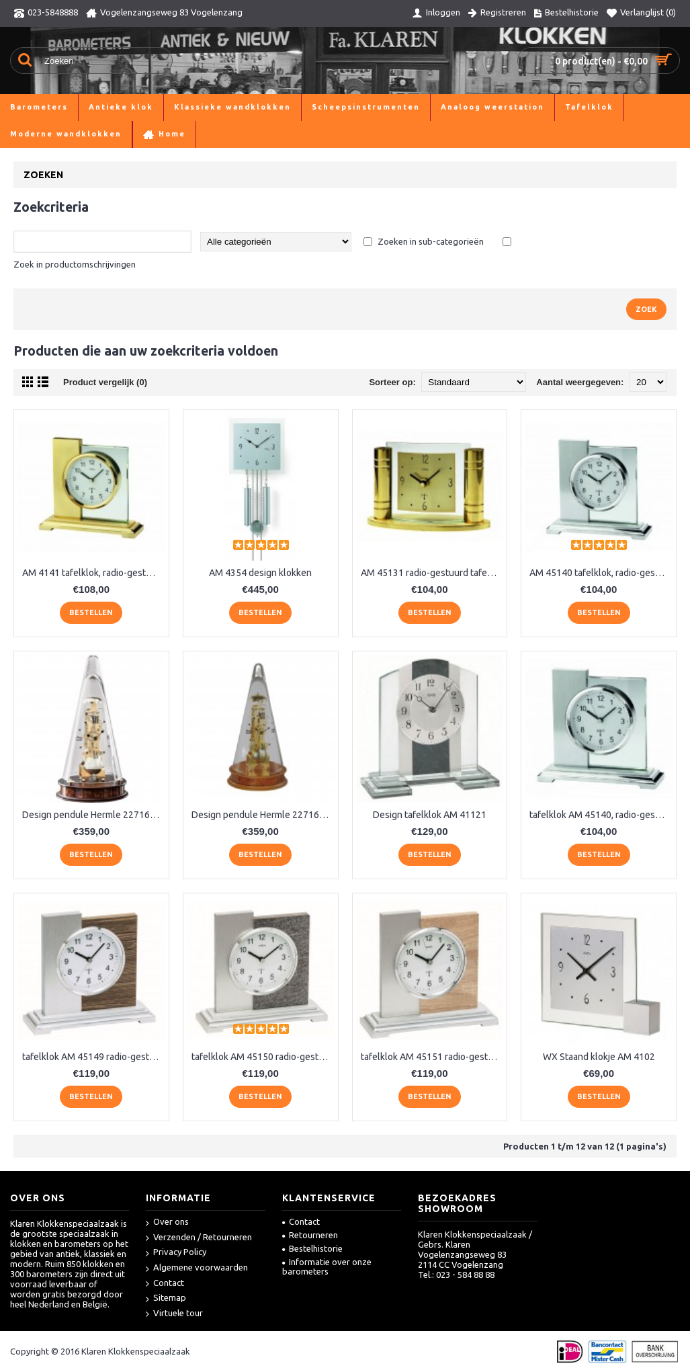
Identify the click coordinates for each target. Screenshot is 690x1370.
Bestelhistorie (312, 1248)
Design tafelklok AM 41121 (429, 814)
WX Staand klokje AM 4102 (599, 1056)
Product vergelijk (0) (105, 382)
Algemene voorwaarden (197, 1268)
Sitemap (166, 1298)
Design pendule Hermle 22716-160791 (263, 814)
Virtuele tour (174, 1314)
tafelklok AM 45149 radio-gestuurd (93, 1056)
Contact (165, 1283)
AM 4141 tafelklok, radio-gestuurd (93, 572)
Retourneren (310, 1235)
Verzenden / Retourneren (199, 1238)
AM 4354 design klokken (260, 572)
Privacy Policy (176, 1252)
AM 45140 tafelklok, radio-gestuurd (601, 572)
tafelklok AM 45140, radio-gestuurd (601, 814)
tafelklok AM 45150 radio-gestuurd (263, 1056)
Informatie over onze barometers (327, 1266)
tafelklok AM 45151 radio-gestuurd (432, 1056)
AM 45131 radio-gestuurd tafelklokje (432, 572)
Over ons (167, 1222)
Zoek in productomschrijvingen (74, 264)
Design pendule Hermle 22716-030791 (93, 814)
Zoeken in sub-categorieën (431, 241)
